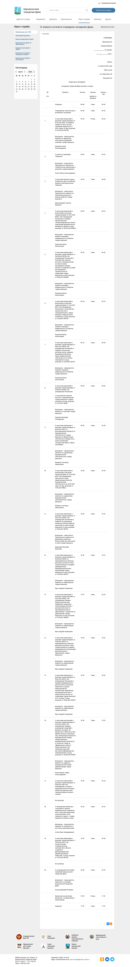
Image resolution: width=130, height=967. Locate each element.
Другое (109, 19)
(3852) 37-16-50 (64, 958)
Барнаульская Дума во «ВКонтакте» (23, 43)
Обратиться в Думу (103, 10)
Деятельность (67, 19)
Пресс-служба (84, 19)
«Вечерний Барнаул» (22, 36)
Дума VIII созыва (24, 19)
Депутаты (53, 19)
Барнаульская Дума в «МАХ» (22, 48)
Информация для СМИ (23, 32)
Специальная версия (108, 3)
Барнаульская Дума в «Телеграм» (22, 58)
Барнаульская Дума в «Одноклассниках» (22, 53)
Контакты (97, 19)
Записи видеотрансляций (24, 39)
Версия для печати (107, 27)
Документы (40, 19)
